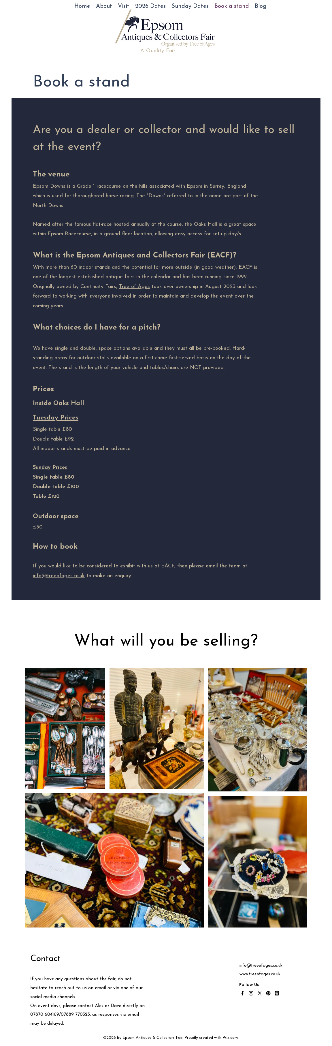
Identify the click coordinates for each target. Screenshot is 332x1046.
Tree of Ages (134, 286)
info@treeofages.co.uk (59, 576)
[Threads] (277, 993)
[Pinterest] (268, 993)
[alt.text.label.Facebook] (242, 993)
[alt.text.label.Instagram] (251, 993)
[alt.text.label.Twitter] (260, 993)
